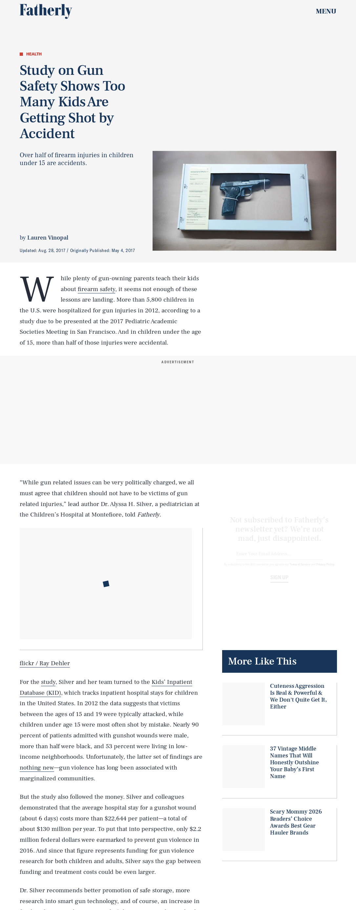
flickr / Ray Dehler (45, 663)
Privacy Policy (325, 570)
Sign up (279, 583)
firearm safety (96, 289)
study (48, 682)
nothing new (37, 768)
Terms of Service (300, 570)
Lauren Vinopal (47, 238)
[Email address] (279, 560)
